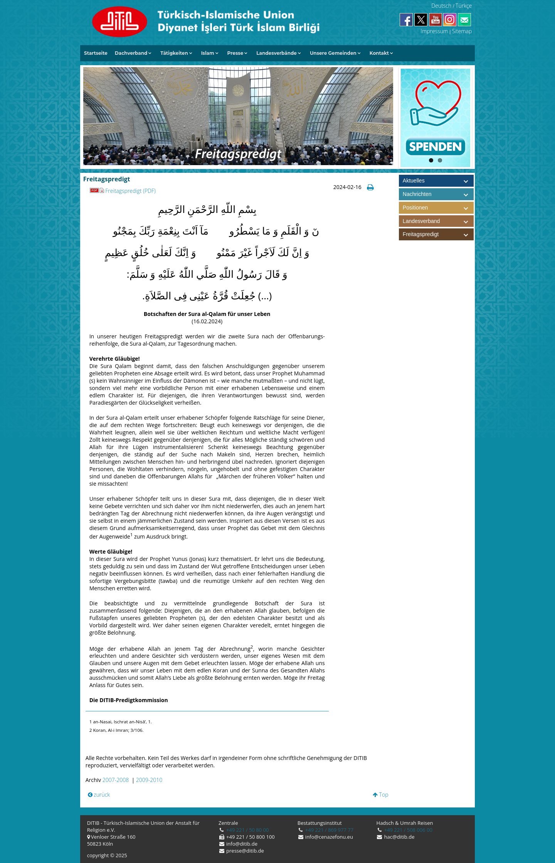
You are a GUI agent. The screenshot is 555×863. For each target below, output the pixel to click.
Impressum (434, 31)
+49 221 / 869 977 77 (328, 829)
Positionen (438, 208)
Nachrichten (417, 194)
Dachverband (131, 53)
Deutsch (441, 5)
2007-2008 (116, 780)
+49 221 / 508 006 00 (407, 829)
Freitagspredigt (438, 234)
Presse (235, 53)
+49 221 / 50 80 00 (247, 829)
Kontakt (379, 53)
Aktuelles (414, 180)
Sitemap (462, 31)
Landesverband (438, 221)
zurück (99, 794)
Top (380, 794)
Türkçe (464, 5)
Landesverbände (276, 53)
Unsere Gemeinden (333, 53)
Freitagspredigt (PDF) (122, 190)
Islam (207, 53)
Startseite (96, 53)
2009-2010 (149, 780)
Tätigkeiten (174, 53)
